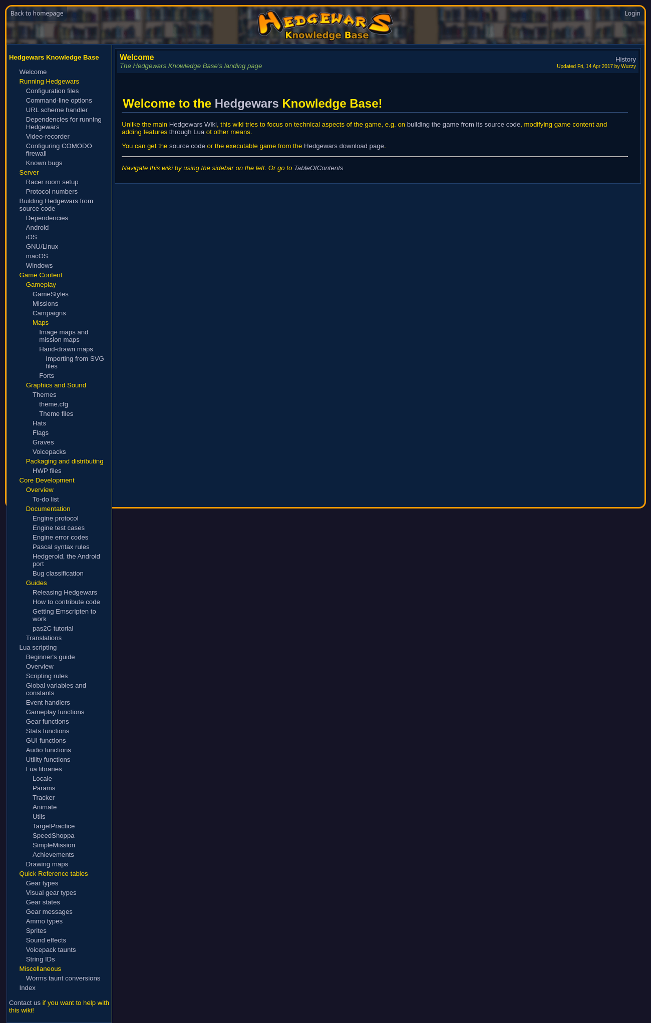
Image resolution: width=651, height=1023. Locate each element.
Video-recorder (48, 136)
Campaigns (49, 313)
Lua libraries (44, 769)
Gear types (42, 883)
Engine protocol (56, 518)
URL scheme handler (57, 110)
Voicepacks (49, 451)
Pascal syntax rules (61, 547)
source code (187, 146)
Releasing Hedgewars (65, 592)
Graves (43, 442)
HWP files (47, 470)
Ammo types (44, 921)
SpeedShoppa (54, 835)
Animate (45, 807)
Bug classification (58, 573)
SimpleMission (54, 845)
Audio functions (48, 750)
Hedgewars (247, 103)
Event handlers (48, 702)
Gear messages (49, 911)
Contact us (25, 1002)
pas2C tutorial (53, 628)
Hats (39, 423)
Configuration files (52, 91)
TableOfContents (318, 168)
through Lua (186, 132)
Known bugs (44, 163)
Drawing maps (47, 864)
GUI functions (46, 740)
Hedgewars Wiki (193, 124)
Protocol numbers (52, 191)
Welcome (33, 72)
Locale (42, 778)
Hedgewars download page (344, 146)
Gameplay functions (55, 712)
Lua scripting (38, 647)
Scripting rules (47, 676)
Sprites (36, 930)
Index (28, 987)
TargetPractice (54, 826)
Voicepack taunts (51, 949)
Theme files (56, 413)
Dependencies (47, 218)
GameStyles (51, 294)
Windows (39, 265)
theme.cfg (53, 404)
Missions (45, 303)
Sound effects (46, 940)
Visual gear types (51, 892)
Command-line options (59, 100)
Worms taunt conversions (63, 978)
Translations (44, 638)
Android (37, 227)
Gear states (43, 902)
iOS (31, 237)
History (625, 59)
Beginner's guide (50, 657)
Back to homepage (37, 13)
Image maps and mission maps (63, 335)
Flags (41, 432)
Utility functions (48, 759)
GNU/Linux (42, 246)
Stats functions (48, 731)
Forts (46, 375)
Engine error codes (60, 537)
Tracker (44, 797)
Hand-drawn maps (66, 349)
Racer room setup (52, 182)
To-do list (46, 499)
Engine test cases (59, 528)
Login (632, 13)
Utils (39, 816)
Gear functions (47, 721)
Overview (40, 666)
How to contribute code (66, 602)
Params (44, 788)
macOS (37, 256)
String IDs (40, 959)
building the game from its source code (464, 124)
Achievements (53, 854)
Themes (45, 394)
